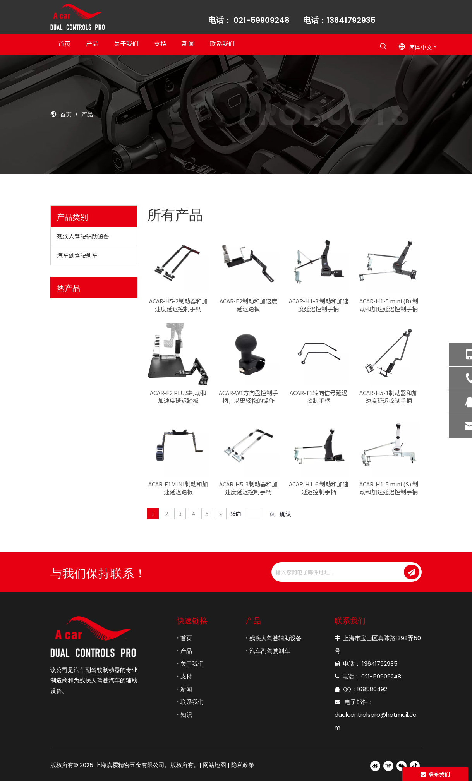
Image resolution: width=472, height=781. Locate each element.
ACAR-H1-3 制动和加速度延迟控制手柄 (318, 305)
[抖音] (415, 765)
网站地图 (214, 765)
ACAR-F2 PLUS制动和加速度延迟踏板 (178, 396)
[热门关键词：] (383, 46)
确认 (285, 514)
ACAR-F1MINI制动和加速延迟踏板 (178, 488)
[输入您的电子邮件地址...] (336, 572)
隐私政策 (242, 765)
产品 (186, 651)
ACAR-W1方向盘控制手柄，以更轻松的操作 (248, 396)
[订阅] (411, 572)
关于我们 (192, 663)
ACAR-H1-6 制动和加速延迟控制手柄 (318, 488)
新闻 (186, 689)
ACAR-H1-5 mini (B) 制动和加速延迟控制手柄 (388, 305)
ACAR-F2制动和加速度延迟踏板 (248, 305)
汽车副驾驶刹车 (77, 255)
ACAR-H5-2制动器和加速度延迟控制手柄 (178, 305)
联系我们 (192, 702)
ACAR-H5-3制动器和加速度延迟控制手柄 (248, 488)
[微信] (401, 765)
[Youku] (388, 765)
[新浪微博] (375, 765)
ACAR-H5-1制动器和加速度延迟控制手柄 (388, 396)
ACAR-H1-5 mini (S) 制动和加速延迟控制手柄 (388, 488)
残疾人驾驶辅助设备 (83, 236)
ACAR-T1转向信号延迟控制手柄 (318, 396)
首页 (186, 638)
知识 (186, 715)
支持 (186, 676)
